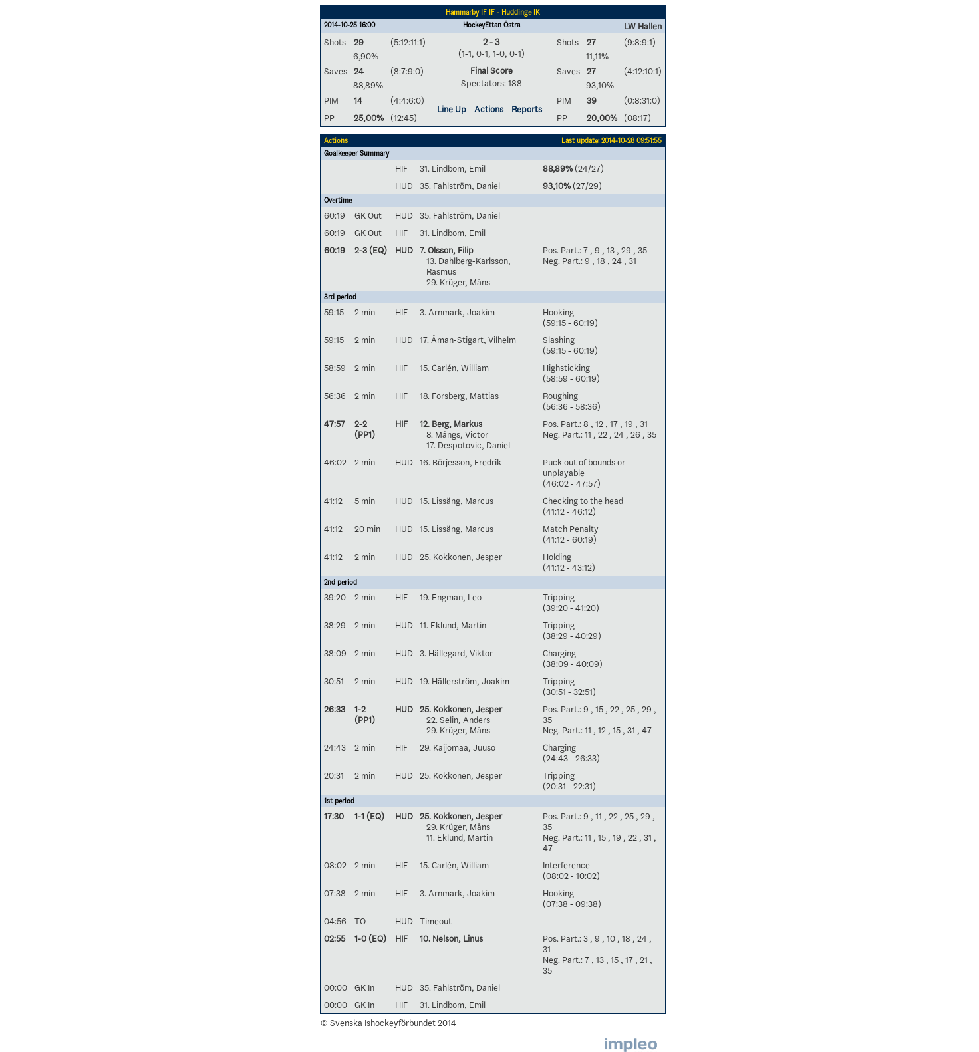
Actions (488, 109)
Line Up (451, 109)
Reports (526, 109)
